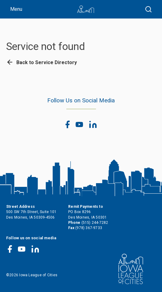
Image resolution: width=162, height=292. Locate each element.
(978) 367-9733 (88, 228)
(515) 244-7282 (94, 222)
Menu (16, 9)
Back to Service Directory (41, 62)
